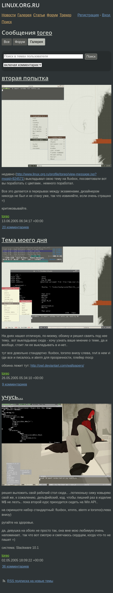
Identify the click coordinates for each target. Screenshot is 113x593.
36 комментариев (15, 566)
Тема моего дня (24, 240)
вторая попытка (25, 78)
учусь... (12, 397)
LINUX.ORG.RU (21, 5)
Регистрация (88, 15)
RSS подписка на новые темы (30, 581)
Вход (106, 15)
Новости (9, 15)
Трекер (65, 15)
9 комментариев (14, 384)
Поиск (7, 22)
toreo (44, 32)
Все (7, 42)
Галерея (24, 15)
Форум (52, 15)
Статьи (39, 15)
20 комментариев (15, 227)
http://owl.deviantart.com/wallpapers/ (57, 365)
